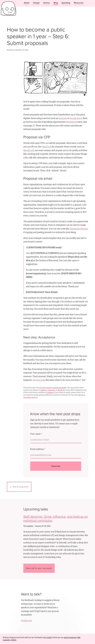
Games (46, 2)
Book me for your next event (39, 568)
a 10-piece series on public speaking (52, 388)
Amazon (43, 390)
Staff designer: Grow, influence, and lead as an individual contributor (55, 518)
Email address (37, 449)
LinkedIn (6, 640)
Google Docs (76, 118)
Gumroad (51, 390)
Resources (78, 2)
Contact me (26, 620)
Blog (56, 2)
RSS (78, 637)
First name (36, 433)
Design (36, 2)
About (26, 2)
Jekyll (49, 637)
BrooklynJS (28, 150)
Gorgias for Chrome (79, 228)
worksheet (72, 121)
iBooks (60, 390)
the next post (39, 380)
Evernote (62, 118)
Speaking (66, 2)
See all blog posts (20, 486)
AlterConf (46, 146)
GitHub (13, 640)
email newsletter (70, 637)
